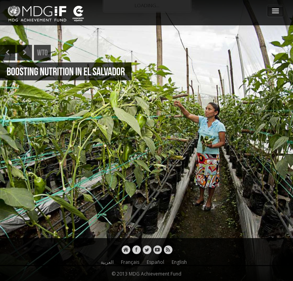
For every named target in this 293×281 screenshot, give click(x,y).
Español (154, 262)
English (178, 262)
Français (129, 262)
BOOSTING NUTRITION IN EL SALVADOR (66, 71)
